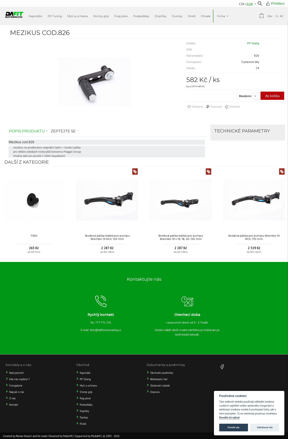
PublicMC (68, 436)
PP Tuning (253, 43)
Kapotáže (85, 373)
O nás (12, 398)
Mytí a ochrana (88, 385)
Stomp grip (86, 392)
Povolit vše (233, 427)
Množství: (245, 96)
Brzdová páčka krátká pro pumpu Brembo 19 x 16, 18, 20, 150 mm (180, 237)
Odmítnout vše (265, 427)
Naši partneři (16, 373)
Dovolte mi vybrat (229, 417)
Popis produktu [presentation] (27, 131)
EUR (250, 4)
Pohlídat (232, 107)
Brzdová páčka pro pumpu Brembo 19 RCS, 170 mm (254, 237)
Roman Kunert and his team (31, 436)
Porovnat (214, 107)
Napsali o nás (16, 392)
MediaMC (96, 436)
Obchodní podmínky (161, 373)
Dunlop (84, 417)
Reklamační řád (158, 379)
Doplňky (84, 411)
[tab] (28, 131)
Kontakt (13, 404)
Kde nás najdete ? (19, 379)
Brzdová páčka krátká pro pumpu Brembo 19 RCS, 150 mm (107, 237)
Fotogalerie (15, 385)
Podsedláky (86, 404)
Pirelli (83, 424)
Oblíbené (195, 107)
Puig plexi (85, 398)
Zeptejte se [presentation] (63, 131)
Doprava (155, 392)
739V (34, 235)
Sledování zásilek (160, 385)
